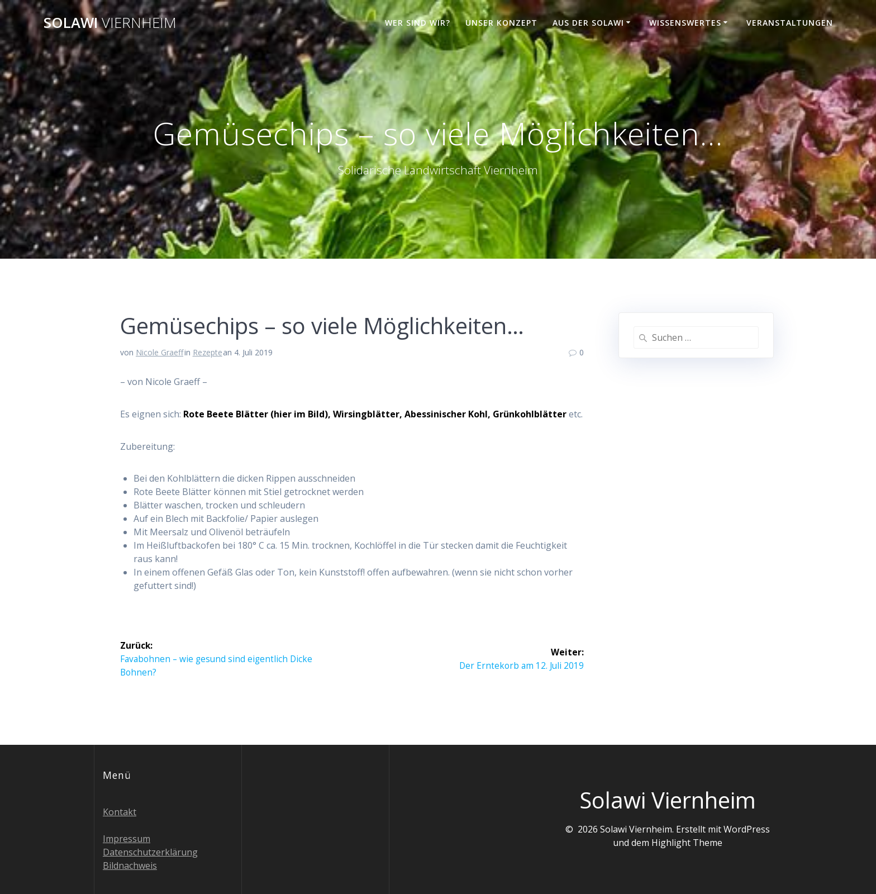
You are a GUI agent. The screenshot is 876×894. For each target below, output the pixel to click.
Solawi (110, 23)
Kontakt (119, 812)
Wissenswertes (685, 22)
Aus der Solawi (588, 22)
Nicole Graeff (159, 352)
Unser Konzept (501, 22)
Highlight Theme (686, 842)
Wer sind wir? (417, 22)
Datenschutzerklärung (150, 852)
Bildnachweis (130, 865)
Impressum (126, 839)
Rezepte (207, 352)
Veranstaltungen (789, 22)
